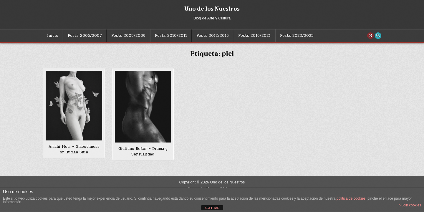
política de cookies (351, 198)
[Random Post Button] (370, 35)
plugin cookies (410, 205)
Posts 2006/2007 (85, 36)
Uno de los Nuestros (212, 9)
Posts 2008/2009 (128, 36)
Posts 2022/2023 (297, 36)
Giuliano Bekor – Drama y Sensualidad (143, 152)
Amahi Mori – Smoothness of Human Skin (74, 149)
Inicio (52, 36)
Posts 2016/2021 (254, 36)
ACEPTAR (211, 208)
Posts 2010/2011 (171, 36)
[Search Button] (378, 35)
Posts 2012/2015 (212, 36)
